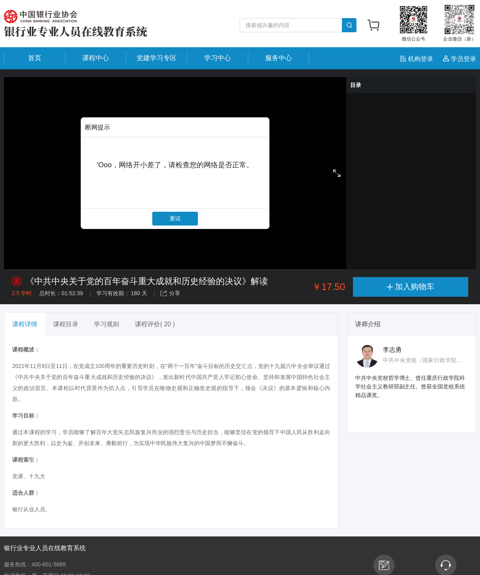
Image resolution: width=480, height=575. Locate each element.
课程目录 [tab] (65, 324)
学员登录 (459, 58)
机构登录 (417, 58)
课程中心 (95, 58)
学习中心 (217, 58)
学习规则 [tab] (106, 324)
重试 (175, 218)
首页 (34, 58)
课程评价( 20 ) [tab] (155, 324)
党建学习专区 (157, 58)
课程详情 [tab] (24, 324)
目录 (355, 85)
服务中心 (278, 58)
